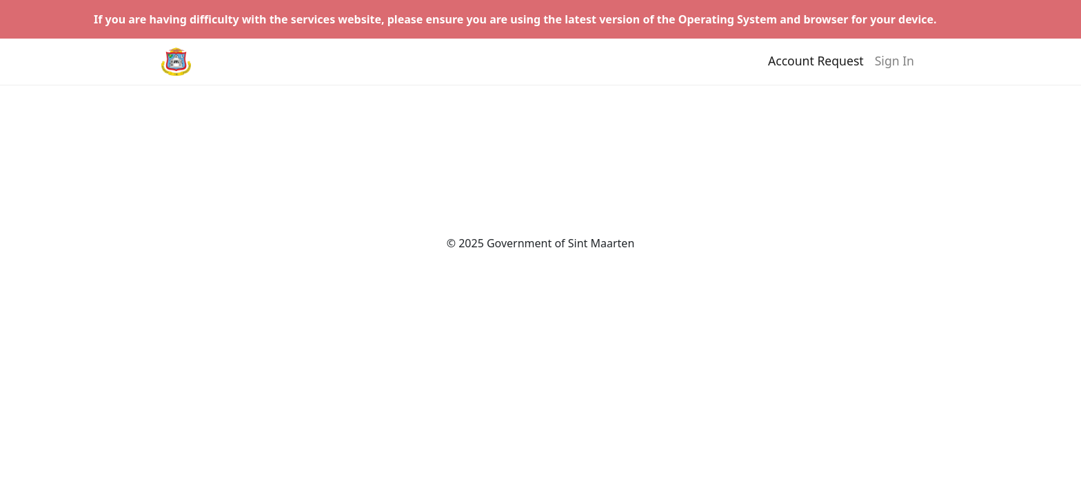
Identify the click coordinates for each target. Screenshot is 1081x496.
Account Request (816, 67)
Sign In (894, 67)
